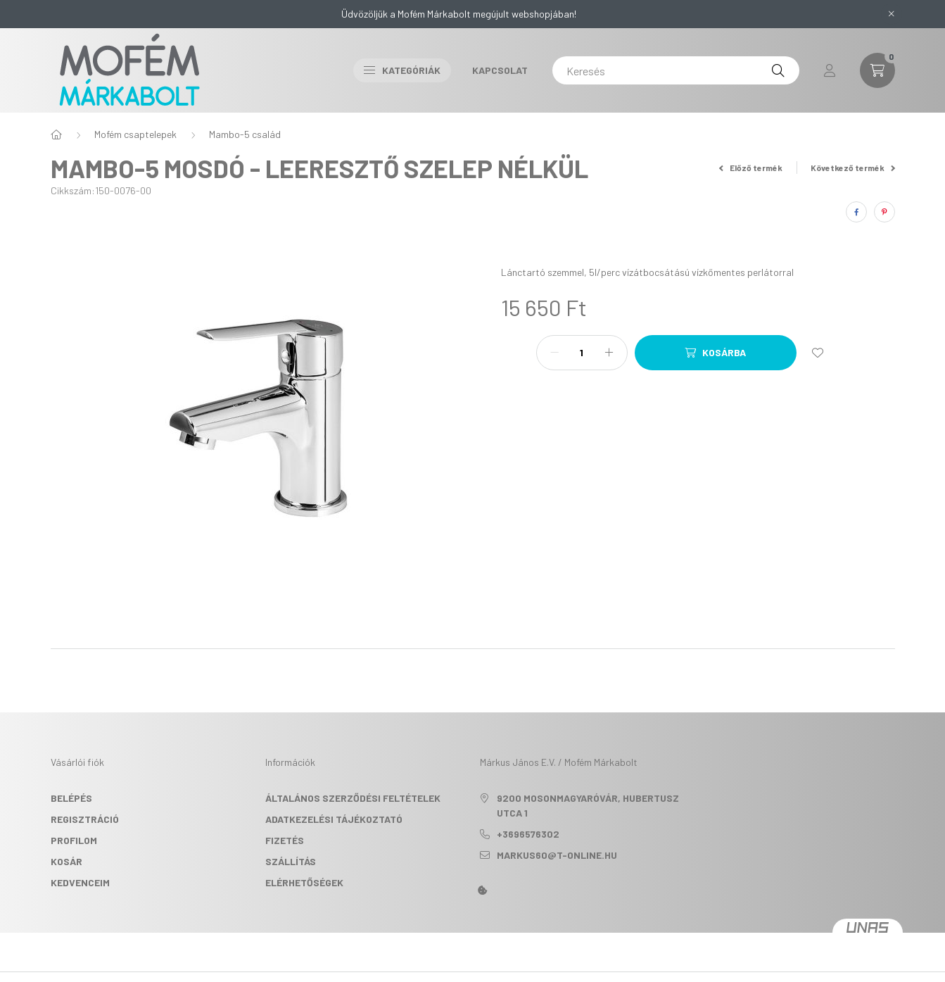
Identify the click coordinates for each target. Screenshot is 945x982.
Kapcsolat (500, 70)
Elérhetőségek (304, 882)
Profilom (74, 840)
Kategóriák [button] (402, 70)
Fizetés (284, 840)
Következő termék (853, 167)
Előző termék (750, 167)
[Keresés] (675, 70)
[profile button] (829, 70)
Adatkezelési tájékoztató (333, 819)
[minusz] (554, 352)
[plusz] (609, 352)
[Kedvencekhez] (818, 353)
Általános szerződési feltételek (352, 798)
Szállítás (290, 861)
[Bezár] (891, 14)
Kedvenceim (80, 882)
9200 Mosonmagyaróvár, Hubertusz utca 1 (588, 805)
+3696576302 (528, 834)
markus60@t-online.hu (557, 855)
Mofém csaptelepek (135, 134)
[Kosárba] (716, 352)
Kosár (66, 861)
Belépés (71, 798)
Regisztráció (85, 819)
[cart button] (877, 70)
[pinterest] (884, 211)
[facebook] (856, 211)
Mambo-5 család (245, 134)
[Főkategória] (56, 134)
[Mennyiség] (582, 353)
